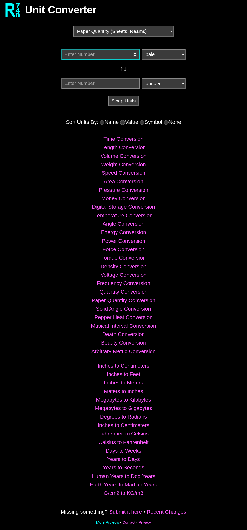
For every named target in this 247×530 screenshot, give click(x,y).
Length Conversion (123, 147)
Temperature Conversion (124, 215)
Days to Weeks (123, 451)
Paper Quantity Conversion (123, 300)
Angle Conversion (123, 224)
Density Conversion (124, 266)
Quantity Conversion (123, 292)
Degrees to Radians (123, 417)
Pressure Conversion (123, 190)
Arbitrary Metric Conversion (123, 351)
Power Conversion (123, 241)
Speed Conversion (123, 173)
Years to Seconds (123, 468)
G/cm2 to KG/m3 (123, 493)
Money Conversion (123, 198)
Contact (129, 522)
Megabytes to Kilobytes (123, 400)
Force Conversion (123, 249)
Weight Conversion (123, 164)
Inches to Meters (123, 383)
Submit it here (125, 512)
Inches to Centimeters (123, 366)
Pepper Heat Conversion (124, 317)
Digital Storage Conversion (123, 207)
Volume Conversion (124, 156)
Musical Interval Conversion (123, 326)
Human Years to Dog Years (123, 476)
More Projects (107, 522)
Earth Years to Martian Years (123, 485)
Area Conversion (123, 182)
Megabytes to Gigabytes (123, 408)
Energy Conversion (123, 232)
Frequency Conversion (123, 283)
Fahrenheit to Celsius (123, 434)
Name (111, 122)
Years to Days (123, 459)
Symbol (153, 122)
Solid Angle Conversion (123, 309)
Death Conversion (123, 334)
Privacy (145, 522)
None (175, 122)
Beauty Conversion (123, 343)
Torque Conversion (123, 258)
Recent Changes (166, 512)
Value (131, 122)
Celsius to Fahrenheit (123, 442)
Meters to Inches (123, 391)
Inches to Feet (123, 374)
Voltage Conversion (124, 275)
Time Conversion (123, 139)
